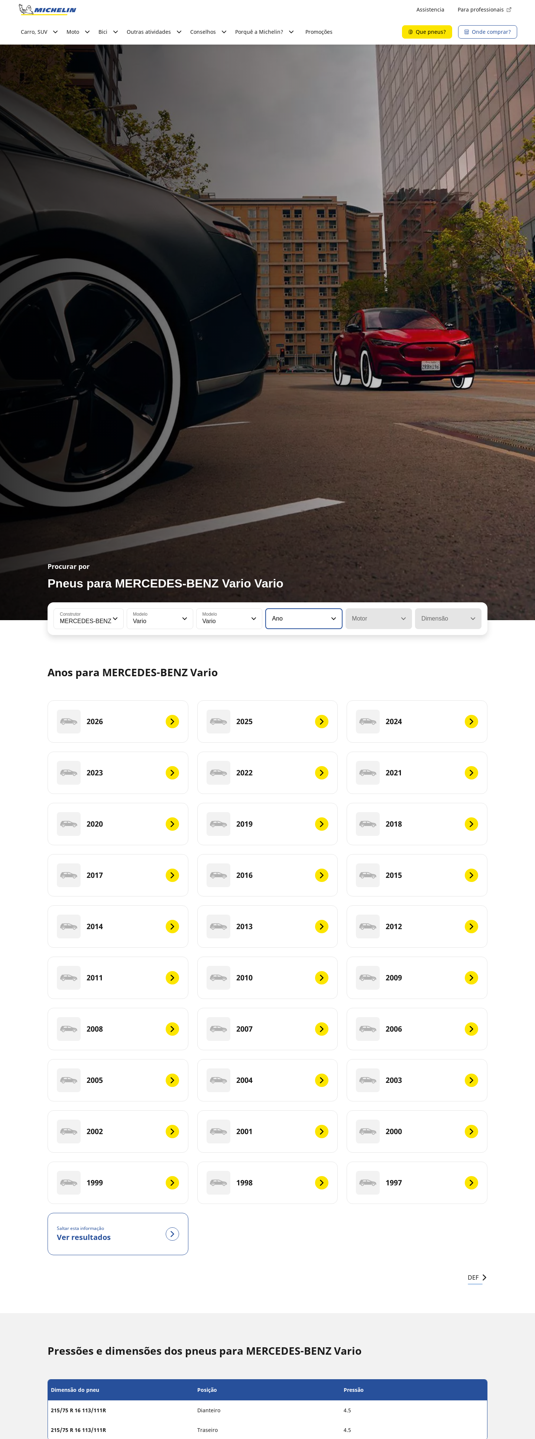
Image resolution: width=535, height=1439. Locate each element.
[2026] (118, 721)
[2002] (118, 1131)
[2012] (417, 926)
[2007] (267, 1029)
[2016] (267, 875)
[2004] (267, 1080)
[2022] (267, 773)
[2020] (118, 824)
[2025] (267, 721)
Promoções (319, 31)
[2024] (417, 721)
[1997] (417, 1183)
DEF (477, 1277)
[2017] (118, 875)
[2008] (118, 1029)
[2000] (417, 1131)
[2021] (417, 773)
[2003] (417, 1080)
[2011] (118, 978)
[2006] (417, 1029)
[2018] (417, 824)
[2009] (417, 978)
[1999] (118, 1183)
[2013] (267, 926)
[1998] (267, 1183)
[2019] (267, 824)
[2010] (267, 978)
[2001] (267, 1131)
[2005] (118, 1080)
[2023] (118, 773)
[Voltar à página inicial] (47, 9)
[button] (114, 618)
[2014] (118, 926)
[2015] (417, 875)
